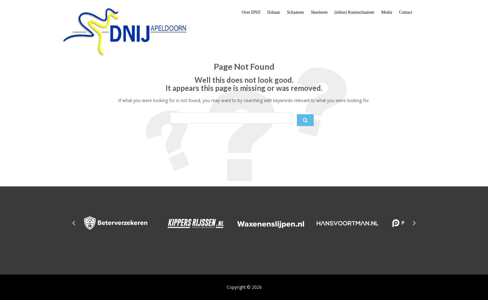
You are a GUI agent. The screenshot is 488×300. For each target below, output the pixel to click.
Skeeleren (319, 12)
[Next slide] (413, 223)
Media (386, 12)
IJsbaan (273, 12)
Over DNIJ (251, 12)
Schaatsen (295, 12)
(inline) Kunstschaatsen (354, 12)
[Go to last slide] (74, 223)
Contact (405, 12)
